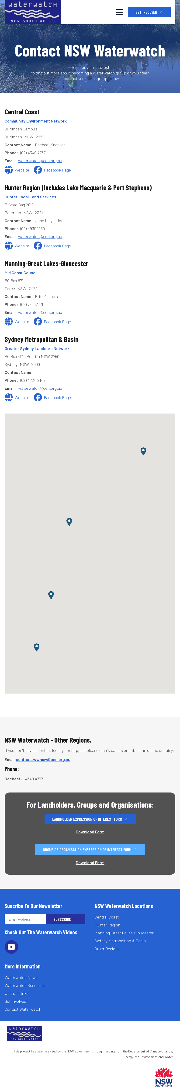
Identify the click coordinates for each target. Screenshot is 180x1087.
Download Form (90, 831)
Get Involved (15, 1001)
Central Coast (107, 916)
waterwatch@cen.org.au (40, 160)
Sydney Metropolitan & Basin (120, 940)
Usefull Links (16, 993)
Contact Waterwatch (23, 1009)
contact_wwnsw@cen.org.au (43, 759)
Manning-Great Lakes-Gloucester (124, 932)
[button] (36, 647)
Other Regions (107, 948)
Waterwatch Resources (26, 985)
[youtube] (11, 947)
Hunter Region (107, 924)
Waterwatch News (21, 977)
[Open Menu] (119, 12)
